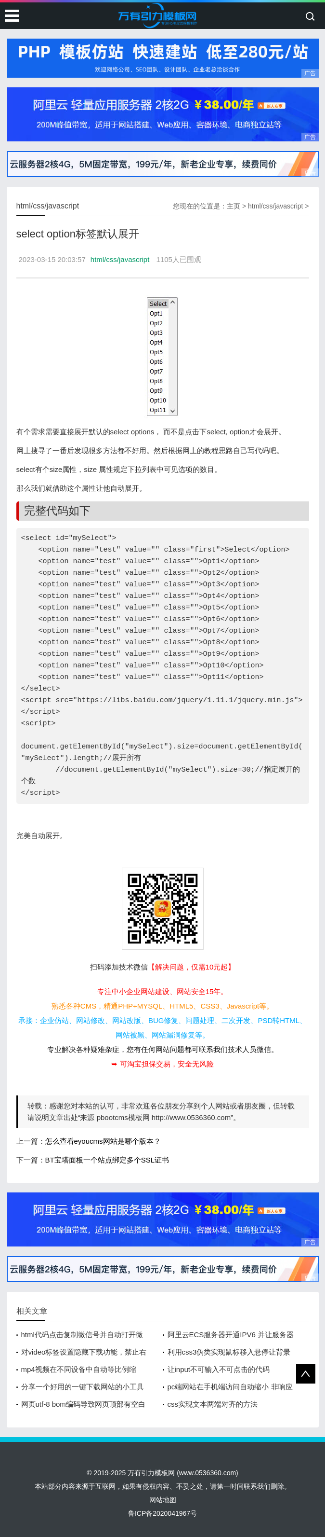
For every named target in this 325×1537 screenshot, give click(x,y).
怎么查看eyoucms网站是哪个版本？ (103, 1141)
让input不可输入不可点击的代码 (219, 1369)
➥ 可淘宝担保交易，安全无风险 (162, 1064)
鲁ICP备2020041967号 (162, 1513)
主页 (233, 206)
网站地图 (162, 1500)
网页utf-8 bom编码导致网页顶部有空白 (83, 1404)
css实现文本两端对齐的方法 (213, 1404)
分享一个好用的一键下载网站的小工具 (82, 1387)
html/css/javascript (275, 206)
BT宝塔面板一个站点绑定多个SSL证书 (107, 1160)
